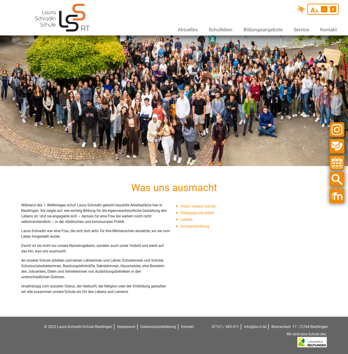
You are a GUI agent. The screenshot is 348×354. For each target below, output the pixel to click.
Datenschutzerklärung (158, 327)
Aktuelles (187, 29)
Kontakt (327, 29)
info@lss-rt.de (255, 327)
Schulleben (219, 29)
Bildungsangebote (261, 29)
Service (300, 29)
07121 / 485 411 (225, 327)
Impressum (126, 327)
